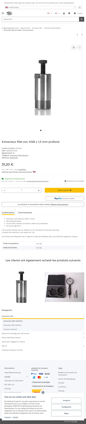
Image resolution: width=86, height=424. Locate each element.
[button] (64, 13)
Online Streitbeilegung (66, 379)
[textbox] (40, 7)
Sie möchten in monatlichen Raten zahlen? (43, 204)
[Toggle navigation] (3, 12)
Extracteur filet (7, 316)
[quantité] (21, 190)
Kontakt (7, 376)
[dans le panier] (3, 42)
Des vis (4, 346)
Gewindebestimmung (12, 372)
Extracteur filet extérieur (19, 155)
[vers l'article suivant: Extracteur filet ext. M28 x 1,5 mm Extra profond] (82, 34)
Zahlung (7, 388)
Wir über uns (9, 384)
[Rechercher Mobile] (40, 19)
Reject (65, 412)
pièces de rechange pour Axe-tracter (15, 333)
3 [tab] (45, 130)
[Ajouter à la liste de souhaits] (79, 47)
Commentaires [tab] (25, 213)
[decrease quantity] (4, 190)
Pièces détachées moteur (11, 337)
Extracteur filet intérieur (13, 325)
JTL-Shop (74, 421)
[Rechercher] (81, 19)
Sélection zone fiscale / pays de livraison (19, 172)
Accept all (65, 399)
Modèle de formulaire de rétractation (67, 373)
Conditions (62, 387)
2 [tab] (43, 130)
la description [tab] (8, 213)
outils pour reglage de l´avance (13, 342)
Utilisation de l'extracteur (13, 381)
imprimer (8, 417)
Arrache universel (10, 329)
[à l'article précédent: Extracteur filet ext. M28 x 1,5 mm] (77, 34)
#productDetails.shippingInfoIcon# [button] (37, 181)
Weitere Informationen (59, 204)
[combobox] (40, 7)
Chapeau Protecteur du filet (12, 350)
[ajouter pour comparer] (73, 47)
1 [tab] (40, 130)
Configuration (65, 406)
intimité (16, 417)
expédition (22, 169)
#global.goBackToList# (10, 28)
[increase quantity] (38, 190)
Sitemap (61, 391)
